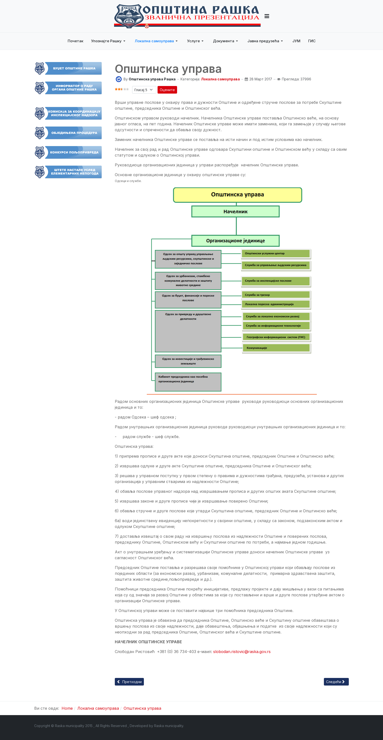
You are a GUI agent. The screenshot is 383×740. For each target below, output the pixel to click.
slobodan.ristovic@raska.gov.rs (242, 651)
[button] (267, 16)
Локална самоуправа (220, 79)
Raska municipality (168, 726)
